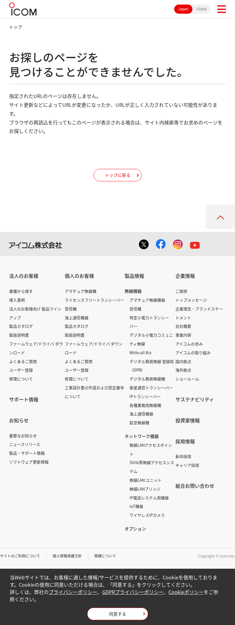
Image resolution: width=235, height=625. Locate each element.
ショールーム (187, 379)
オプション (135, 528)
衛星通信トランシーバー (151, 387)
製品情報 (134, 275)
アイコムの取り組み (193, 352)
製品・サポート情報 (27, 453)
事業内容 (183, 335)
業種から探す (21, 291)
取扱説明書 (19, 335)
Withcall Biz (140, 352)
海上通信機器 (76, 317)
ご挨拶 (181, 291)
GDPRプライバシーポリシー (133, 591)
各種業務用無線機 (145, 405)
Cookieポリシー (186, 591)
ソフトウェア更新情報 (29, 462)
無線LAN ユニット (145, 480)
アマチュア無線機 (80, 291)
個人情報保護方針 (67, 556)
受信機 (71, 309)
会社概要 (183, 326)
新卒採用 (183, 456)
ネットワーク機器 (142, 436)
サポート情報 (23, 399)
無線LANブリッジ (145, 489)
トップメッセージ (191, 300)
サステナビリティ (194, 399)
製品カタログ (21, 326)
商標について (105, 556)
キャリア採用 (187, 465)
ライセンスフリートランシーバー (94, 300)
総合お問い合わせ (194, 485)
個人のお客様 (79, 275)
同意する (117, 614)
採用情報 (185, 441)
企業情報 (185, 275)
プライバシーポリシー (73, 591)
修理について (21, 379)
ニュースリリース (24, 444)
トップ (15, 27)
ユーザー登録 (21, 370)
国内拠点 (183, 361)
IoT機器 (136, 506)
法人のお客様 (23, 275)
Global (201, 9)
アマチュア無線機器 (147, 300)
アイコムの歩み (189, 344)
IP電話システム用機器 (149, 498)
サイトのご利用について (20, 556)
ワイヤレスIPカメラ (147, 515)
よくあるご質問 (23, 361)
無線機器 (133, 291)
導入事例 (17, 300)
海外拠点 (183, 370)
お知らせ (19, 420)
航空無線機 (139, 422)
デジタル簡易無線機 (147, 379)
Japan (183, 9)
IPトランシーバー (145, 396)
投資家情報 (187, 420)
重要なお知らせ (23, 435)
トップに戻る (117, 175)
